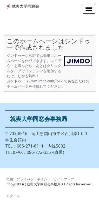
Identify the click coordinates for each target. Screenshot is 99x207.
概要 (9, 179)
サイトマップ (64, 179)
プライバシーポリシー (33, 179)
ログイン (13, 195)
